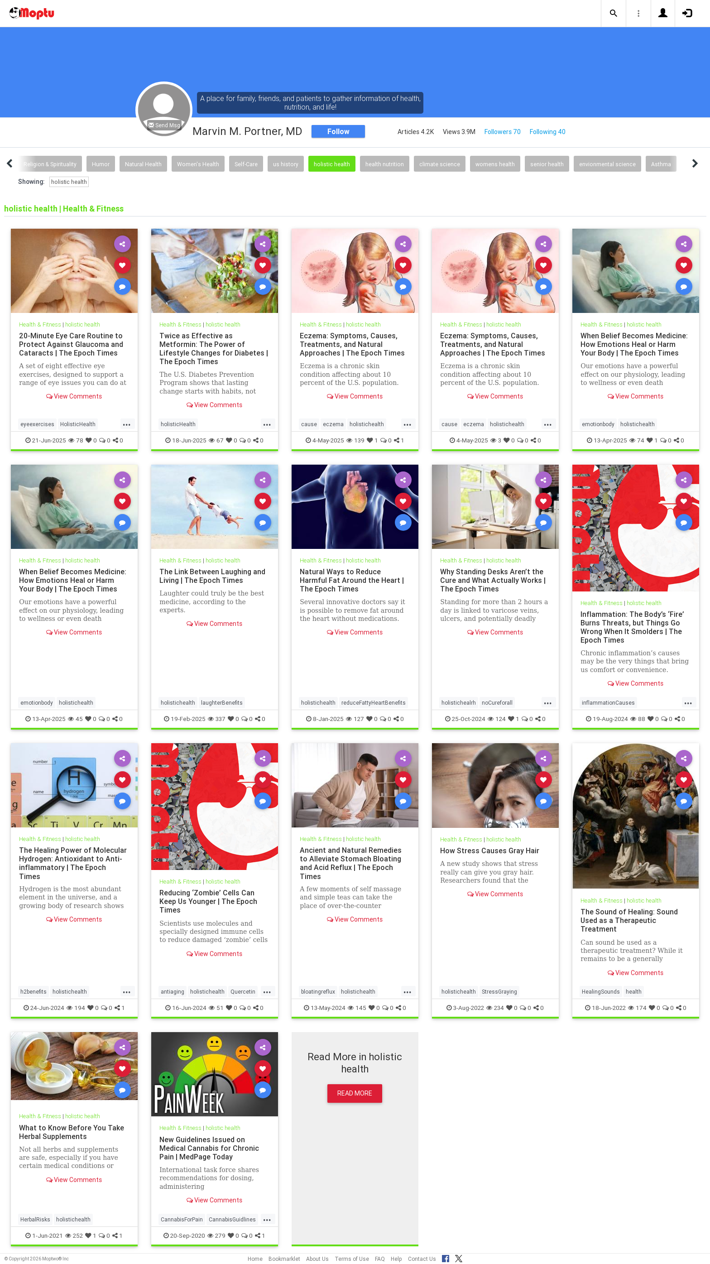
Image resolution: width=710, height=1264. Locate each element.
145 (357, 1008)
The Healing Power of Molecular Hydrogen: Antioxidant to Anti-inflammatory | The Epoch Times (73, 863)
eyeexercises (37, 424)
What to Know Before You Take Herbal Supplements (71, 1132)
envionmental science (607, 164)
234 (495, 1008)
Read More (354, 1093)
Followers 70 (503, 132)
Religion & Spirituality (50, 164)
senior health (547, 164)
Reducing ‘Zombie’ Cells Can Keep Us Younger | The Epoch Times (208, 901)
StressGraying (499, 991)
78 (75, 440)
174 (637, 1008)
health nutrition (384, 164)
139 (355, 440)
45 (75, 719)
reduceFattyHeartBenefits (373, 702)
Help (396, 1258)
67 (216, 440)
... (127, 423)
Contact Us (422, 1258)
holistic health (332, 164)
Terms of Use (352, 1258)
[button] (614, 13)
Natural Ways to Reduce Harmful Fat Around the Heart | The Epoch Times (352, 580)
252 (74, 1235)
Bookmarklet (284, 1258)
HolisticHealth (78, 424)
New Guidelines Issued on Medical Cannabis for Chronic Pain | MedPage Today (209, 1148)
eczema (333, 424)
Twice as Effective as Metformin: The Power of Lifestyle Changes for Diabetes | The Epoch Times (213, 348)
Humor (101, 164)
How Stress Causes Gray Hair (489, 850)
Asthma (661, 164)
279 (216, 1235)
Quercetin (242, 991)
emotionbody (598, 424)
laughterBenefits (222, 702)
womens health (495, 164)
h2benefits (33, 991)
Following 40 (548, 132)
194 (76, 1008)
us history (285, 164)
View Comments (74, 396)
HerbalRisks (35, 1219)
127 (355, 719)
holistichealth (367, 424)
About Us (317, 1258)
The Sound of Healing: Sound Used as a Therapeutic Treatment (629, 920)
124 (497, 719)
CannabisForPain (182, 1219)
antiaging (172, 991)
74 (636, 440)
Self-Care (246, 164)
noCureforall (497, 702)
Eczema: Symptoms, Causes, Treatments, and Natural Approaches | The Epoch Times (352, 344)
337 (216, 719)
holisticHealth (178, 424)
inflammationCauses (608, 702)
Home (255, 1258)
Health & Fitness (40, 324)
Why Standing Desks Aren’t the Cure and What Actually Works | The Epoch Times (493, 580)
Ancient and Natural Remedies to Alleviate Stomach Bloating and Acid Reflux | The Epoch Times (351, 863)
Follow (338, 131)
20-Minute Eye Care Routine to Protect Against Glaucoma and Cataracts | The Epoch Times (71, 344)
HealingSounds (601, 991)
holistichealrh (458, 702)
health (634, 991)
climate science (439, 164)
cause (309, 424)
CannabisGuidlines (232, 1219)
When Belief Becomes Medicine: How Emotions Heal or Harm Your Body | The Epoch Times (634, 344)
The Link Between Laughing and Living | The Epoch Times (212, 576)
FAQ (380, 1258)
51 (216, 1008)
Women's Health (198, 164)
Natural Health (143, 164)
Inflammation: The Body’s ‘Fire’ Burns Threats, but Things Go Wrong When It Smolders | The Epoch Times (632, 627)
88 (637, 719)
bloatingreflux (318, 991)
